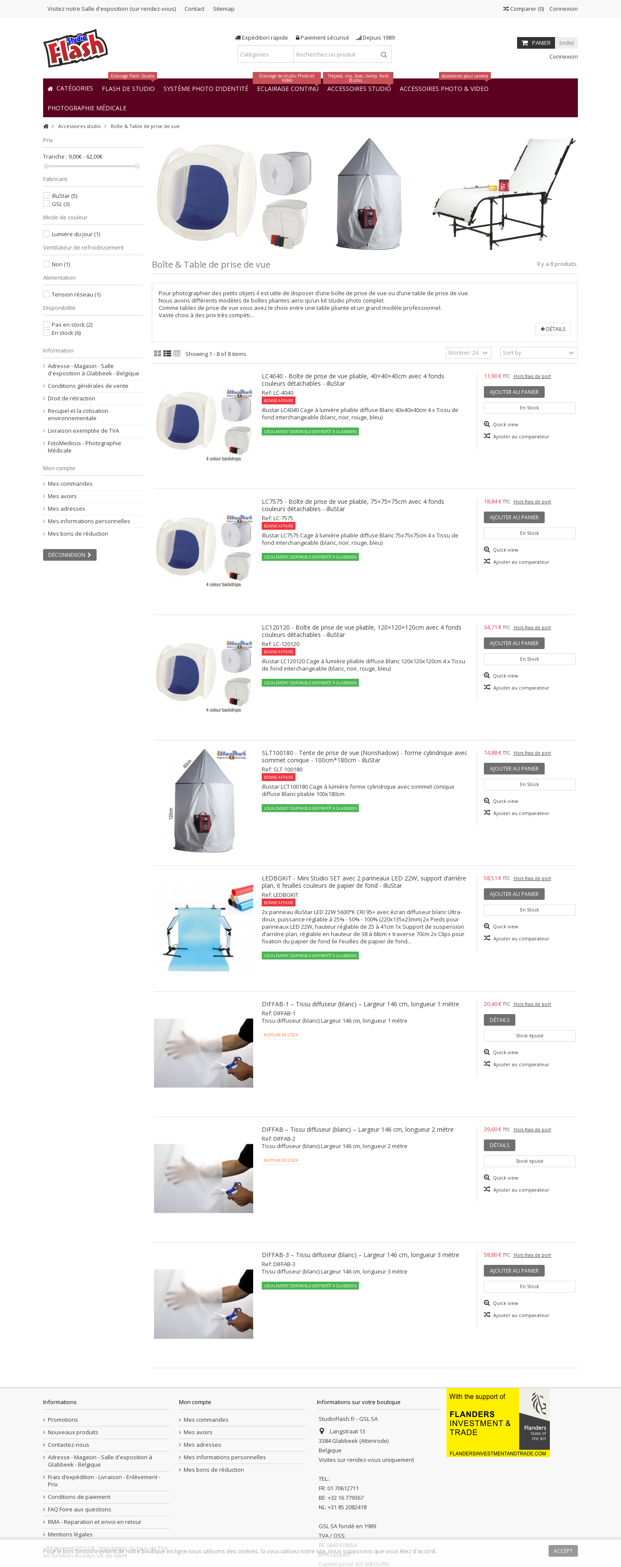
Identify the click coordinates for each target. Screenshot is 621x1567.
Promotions (63, 1419)
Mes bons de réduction (78, 533)
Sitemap (224, 8)
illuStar (64, 196)
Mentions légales (70, 1534)
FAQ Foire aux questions (79, 1509)
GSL (60, 204)
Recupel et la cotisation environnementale (78, 414)
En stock (66, 333)
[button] (87, 107)
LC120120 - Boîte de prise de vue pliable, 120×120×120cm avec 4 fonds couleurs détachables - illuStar (361, 631)
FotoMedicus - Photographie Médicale (84, 447)
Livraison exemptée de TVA (83, 430)
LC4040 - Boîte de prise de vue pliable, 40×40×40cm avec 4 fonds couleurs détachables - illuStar (353, 379)
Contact (194, 8)
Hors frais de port (532, 376)
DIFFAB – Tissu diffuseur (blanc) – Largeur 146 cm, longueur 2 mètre (358, 1129)
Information (58, 350)
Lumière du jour (76, 234)
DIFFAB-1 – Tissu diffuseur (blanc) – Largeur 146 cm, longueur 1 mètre (360, 1004)
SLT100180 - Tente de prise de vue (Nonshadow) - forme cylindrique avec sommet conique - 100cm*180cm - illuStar (364, 756)
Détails (553, 329)
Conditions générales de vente (88, 386)
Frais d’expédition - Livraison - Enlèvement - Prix (104, 1480)
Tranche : (55, 156)
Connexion (563, 8)
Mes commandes (70, 483)
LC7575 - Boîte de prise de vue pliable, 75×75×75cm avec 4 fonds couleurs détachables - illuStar (353, 505)
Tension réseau (76, 294)
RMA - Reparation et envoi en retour (94, 1522)
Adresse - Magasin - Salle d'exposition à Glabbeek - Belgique (93, 369)
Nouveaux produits (73, 1432)
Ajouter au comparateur (521, 436)
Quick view (505, 424)
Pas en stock (72, 324)
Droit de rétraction (71, 398)
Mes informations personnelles (89, 521)
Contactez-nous (68, 1444)
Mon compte (59, 468)
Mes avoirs (62, 496)
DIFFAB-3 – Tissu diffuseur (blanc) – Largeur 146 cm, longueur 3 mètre (360, 1255)
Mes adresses (66, 508)
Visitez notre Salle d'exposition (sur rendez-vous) (111, 8)
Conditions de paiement (79, 1497)
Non (61, 264)
